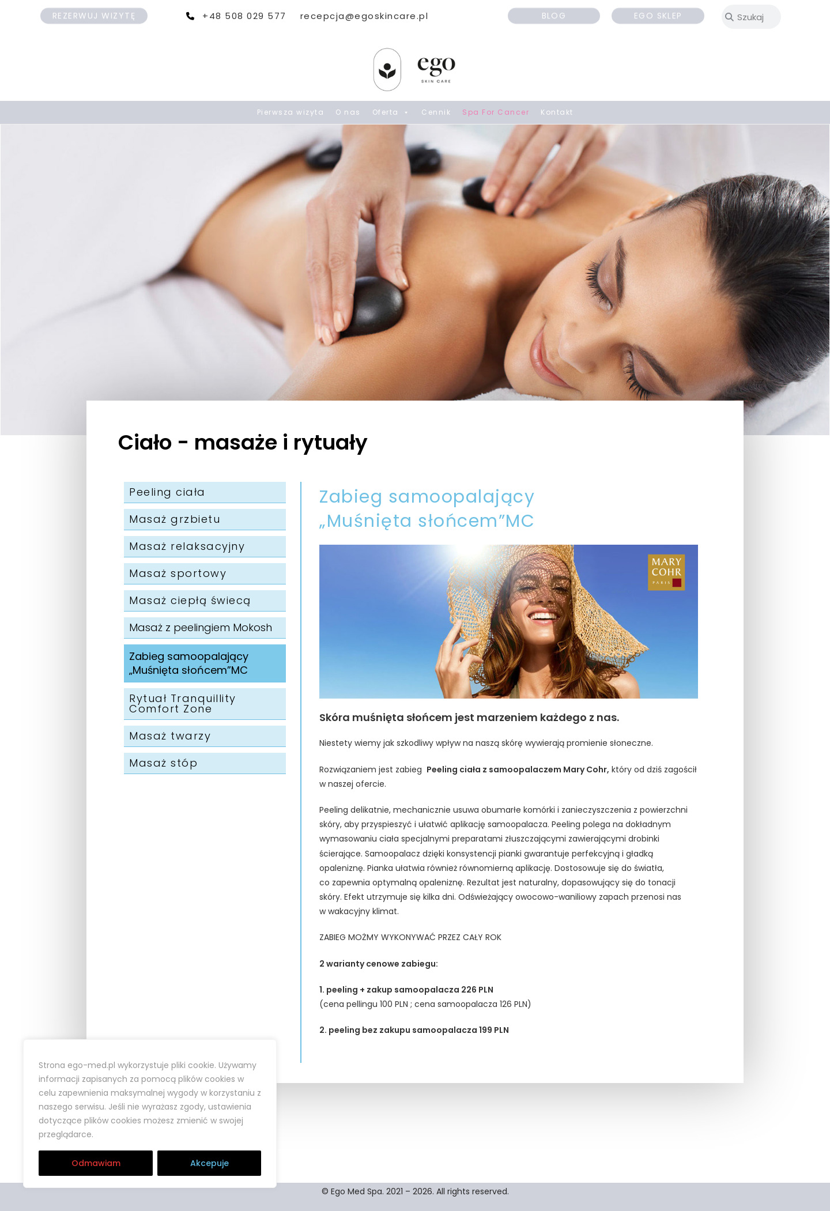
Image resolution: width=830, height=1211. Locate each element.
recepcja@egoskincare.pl (364, 16)
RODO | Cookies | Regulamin (166, 1134)
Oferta (391, 112)
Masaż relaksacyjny (187, 546)
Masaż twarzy (170, 736)
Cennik (436, 112)
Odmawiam (95, 1163)
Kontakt (557, 112)
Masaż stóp (163, 763)
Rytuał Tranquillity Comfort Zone (182, 703)
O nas (348, 112)
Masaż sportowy (178, 573)
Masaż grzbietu (174, 519)
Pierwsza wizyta (291, 112)
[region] (150, 1113)
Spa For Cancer (495, 112)
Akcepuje (209, 1163)
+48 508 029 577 (244, 16)
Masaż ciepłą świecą (190, 600)
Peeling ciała (167, 492)
